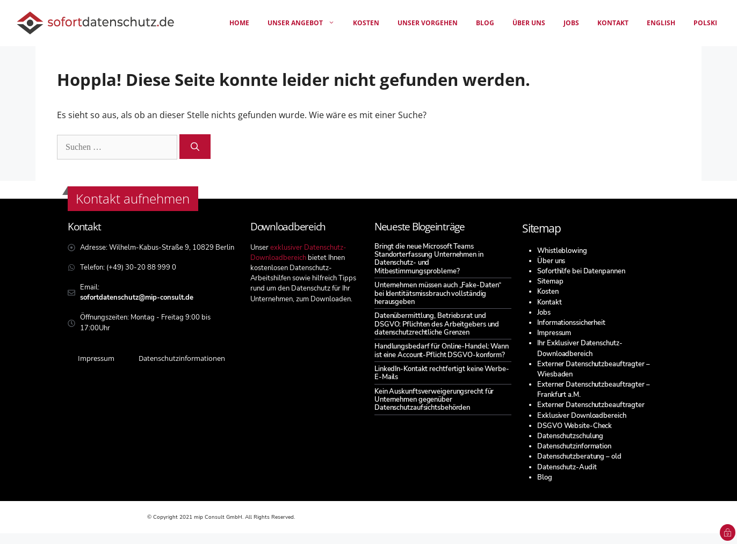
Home (239, 22)
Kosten (366, 22)
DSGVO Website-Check (574, 426)
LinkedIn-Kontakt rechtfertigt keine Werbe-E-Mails (441, 373)
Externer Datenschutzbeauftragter (591, 405)
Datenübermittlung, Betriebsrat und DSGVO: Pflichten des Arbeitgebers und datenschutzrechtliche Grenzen (436, 324)
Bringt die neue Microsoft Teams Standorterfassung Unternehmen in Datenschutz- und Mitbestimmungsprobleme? (428, 259)
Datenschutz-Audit (566, 467)
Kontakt (612, 22)
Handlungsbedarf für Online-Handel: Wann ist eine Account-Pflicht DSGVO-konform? (441, 350)
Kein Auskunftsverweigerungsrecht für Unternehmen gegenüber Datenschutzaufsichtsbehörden (434, 400)
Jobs (571, 22)
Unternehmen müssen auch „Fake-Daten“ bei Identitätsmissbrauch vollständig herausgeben (437, 293)
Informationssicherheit (571, 323)
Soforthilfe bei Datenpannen (581, 271)
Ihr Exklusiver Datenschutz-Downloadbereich (579, 348)
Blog (485, 22)
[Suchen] (195, 146)
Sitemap (550, 281)
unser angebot (306, 23)
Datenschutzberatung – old (579, 456)
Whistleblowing (562, 251)
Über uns (528, 22)
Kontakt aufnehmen (133, 198)
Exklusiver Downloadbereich (581, 415)
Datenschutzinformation (574, 446)
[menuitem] (661, 23)
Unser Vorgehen (428, 22)
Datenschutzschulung (570, 436)
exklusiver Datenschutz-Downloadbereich (298, 253)
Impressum (554, 333)
